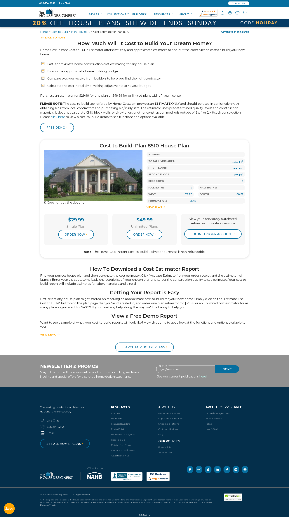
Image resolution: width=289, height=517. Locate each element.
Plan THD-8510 (80, 31)
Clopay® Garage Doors (217, 413)
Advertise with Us (120, 455)
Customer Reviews (168, 429)
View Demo (50, 334)
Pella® (209, 423)
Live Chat (64, 3)
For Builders (117, 418)
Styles (95, 14)
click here (58, 117)
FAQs (161, 434)
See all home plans (65, 444)
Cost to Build (59, 31)
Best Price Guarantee (169, 413)
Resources (163, 14)
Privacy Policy (165, 447)
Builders (140, 14)
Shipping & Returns (168, 423)
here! (203, 376)
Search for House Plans (144, 347)
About (185, 14)
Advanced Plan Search (235, 31)
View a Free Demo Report (144, 316)
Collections (118, 14)
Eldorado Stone (214, 418)
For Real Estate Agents (123, 434)
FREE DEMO (57, 127)
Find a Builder (118, 429)
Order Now (76, 234)
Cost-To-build (118, 439)
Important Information (170, 418)
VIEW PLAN (156, 207)
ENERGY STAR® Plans (123, 450)
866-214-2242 (47, 3)
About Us (166, 407)
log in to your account (213, 234)
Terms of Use (165, 452)
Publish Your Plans (121, 445)
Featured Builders (120, 423)
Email (47, 433)
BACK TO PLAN (55, 37)
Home (44, 31)
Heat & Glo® (212, 429)
